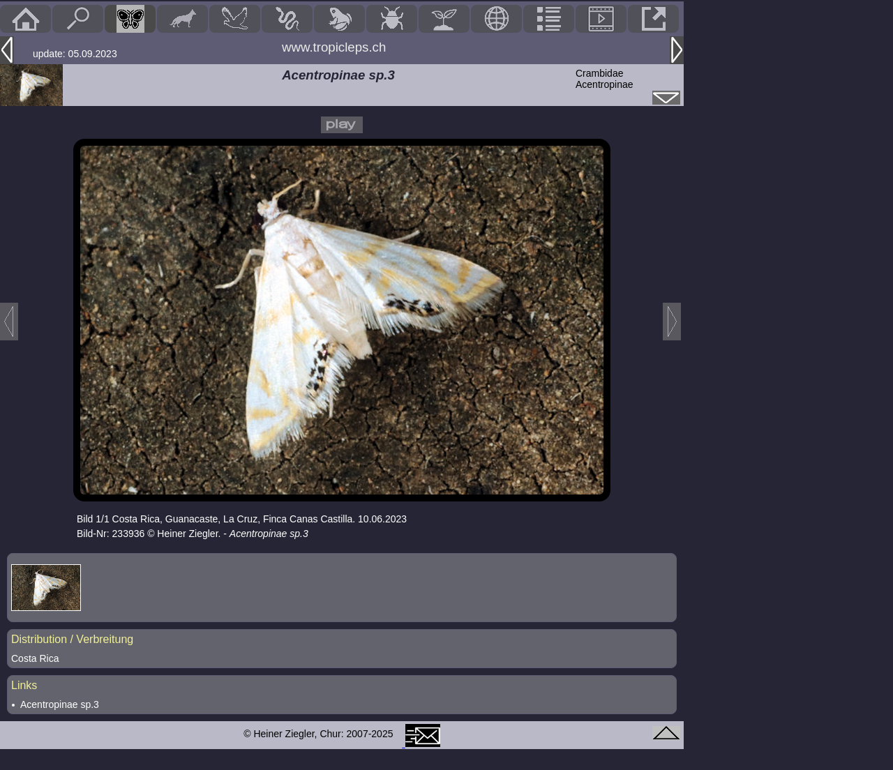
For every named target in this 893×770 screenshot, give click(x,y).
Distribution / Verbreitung (72, 639)
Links (24, 685)
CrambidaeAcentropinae (604, 79)
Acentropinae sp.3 (59, 704)
